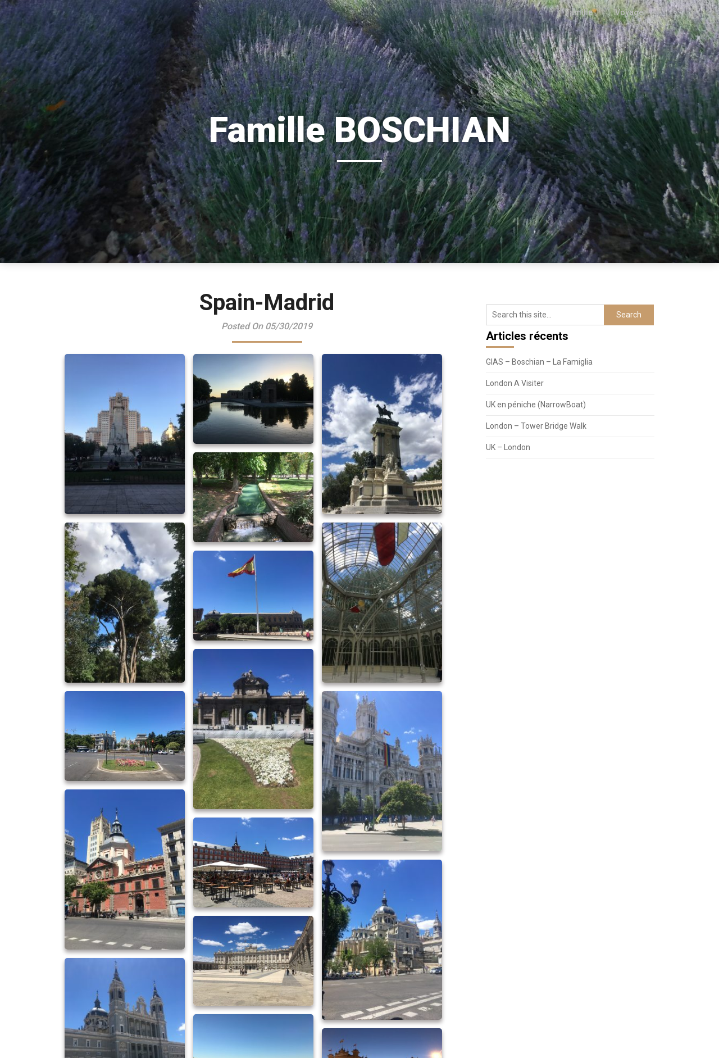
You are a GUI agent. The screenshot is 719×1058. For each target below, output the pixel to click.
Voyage (629, 12)
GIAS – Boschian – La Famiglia (539, 361)
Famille (581, 12)
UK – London (508, 447)
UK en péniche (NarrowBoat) (536, 404)
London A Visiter (515, 383)
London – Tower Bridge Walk (536, 425)
